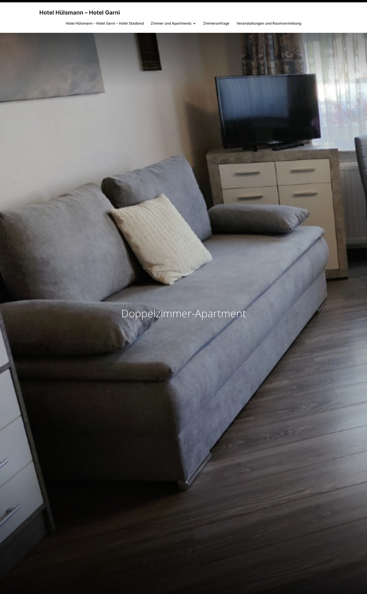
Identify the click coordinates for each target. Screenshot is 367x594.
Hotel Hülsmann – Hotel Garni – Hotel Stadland (105, 23)
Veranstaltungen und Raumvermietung (268, 23)
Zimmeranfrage (216, 23)
